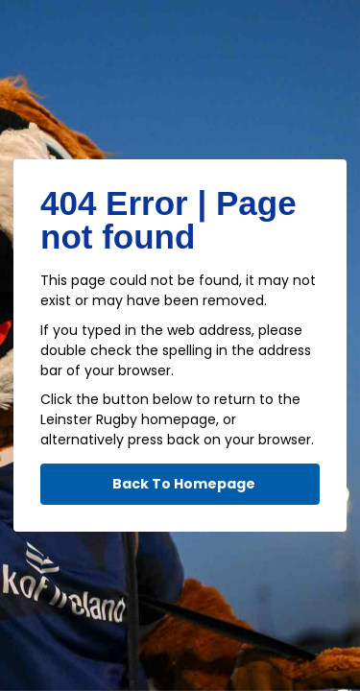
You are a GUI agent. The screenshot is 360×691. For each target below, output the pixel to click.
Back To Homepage (183, 483)
